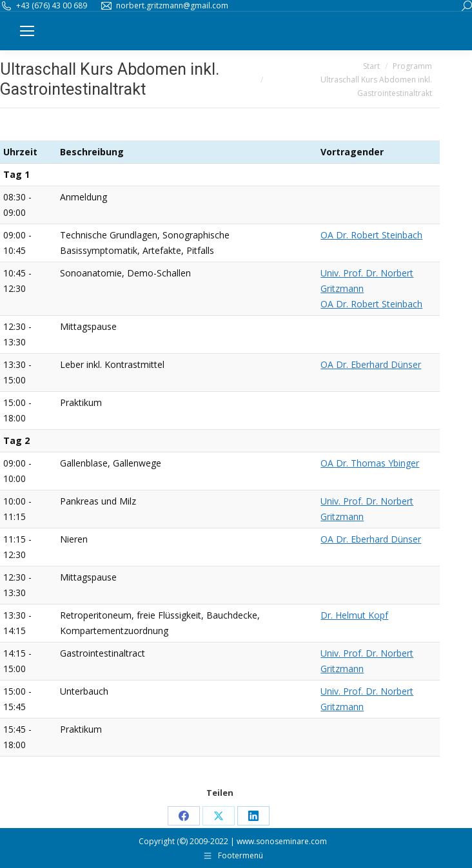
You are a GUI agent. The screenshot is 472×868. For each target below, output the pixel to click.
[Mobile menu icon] (27, 31)
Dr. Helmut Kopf (354, 615)
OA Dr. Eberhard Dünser (370, 364)
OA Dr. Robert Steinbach (371, 235)
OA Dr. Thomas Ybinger (369, 463)
